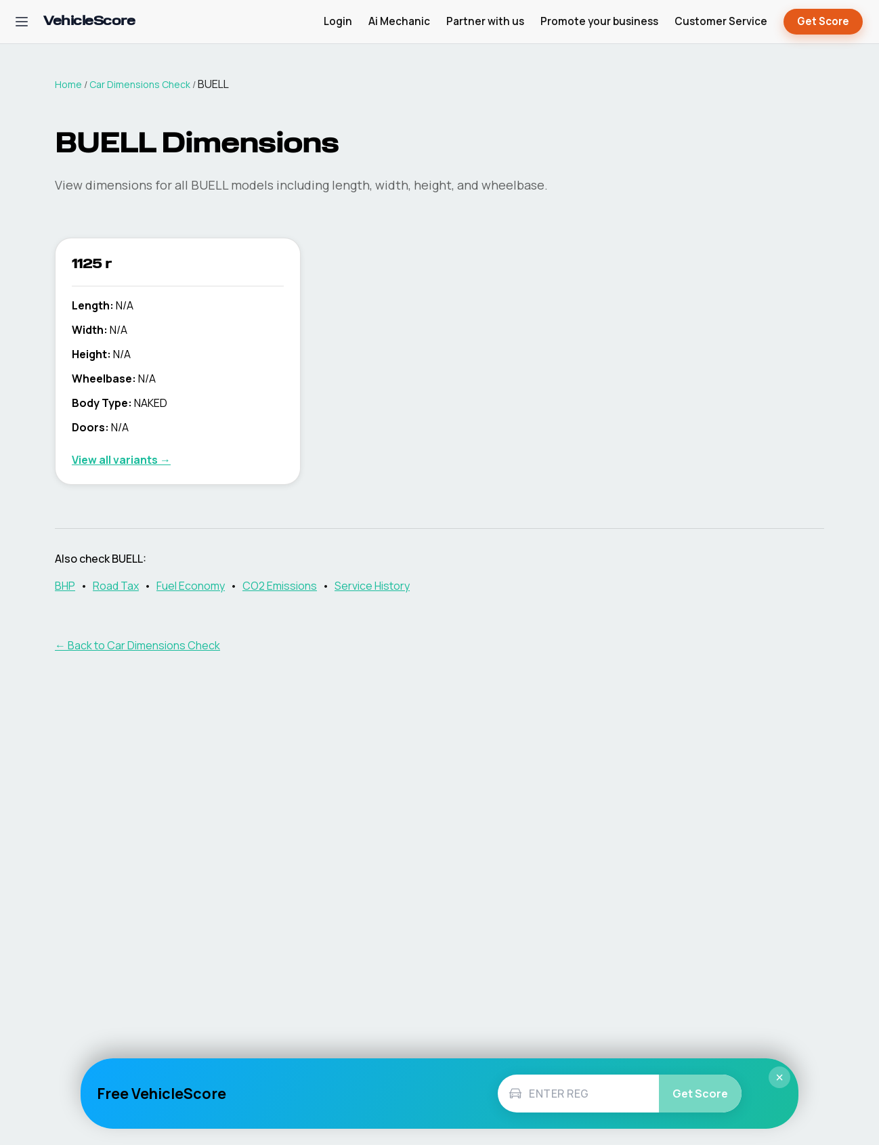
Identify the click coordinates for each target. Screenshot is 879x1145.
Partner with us (485, 21)
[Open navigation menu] (21, 21)
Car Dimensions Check (139, 84)
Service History (372, 585)
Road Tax (116, 585)
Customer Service (720, 21)
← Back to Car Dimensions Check (137, 645)
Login (338, 21)
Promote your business (599, 21)
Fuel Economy (190, 585)
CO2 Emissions (279, 585)
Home (68, 84)
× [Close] (779, 1077)
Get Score (823, 22)
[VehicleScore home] (89, 22)
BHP (65, 585)
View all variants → (121, 459)
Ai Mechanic (399, 21)
